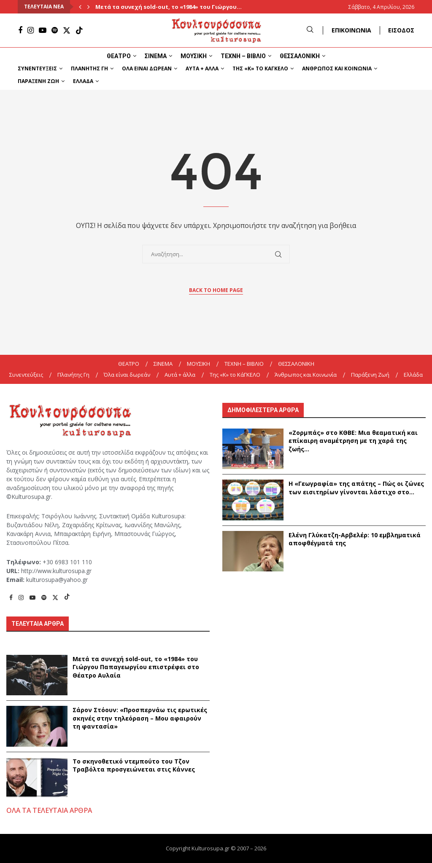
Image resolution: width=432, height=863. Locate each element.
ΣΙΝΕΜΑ (156, 56)
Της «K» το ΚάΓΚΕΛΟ (260, 68)
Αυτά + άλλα (202, 68)
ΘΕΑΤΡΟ (119, 56)
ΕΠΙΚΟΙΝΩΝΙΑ (351, 30)
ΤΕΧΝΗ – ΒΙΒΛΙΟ (243, 56)
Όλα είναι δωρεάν (147, 68)
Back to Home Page (216, 290)
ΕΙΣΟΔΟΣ (401, 30)
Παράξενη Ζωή (38, 81)
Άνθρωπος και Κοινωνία (337, 68)
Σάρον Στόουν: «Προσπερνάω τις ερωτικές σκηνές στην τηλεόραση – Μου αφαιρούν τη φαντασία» (140, 718)
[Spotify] (54, 30)
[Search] (310, 30)
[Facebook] (20, 30)
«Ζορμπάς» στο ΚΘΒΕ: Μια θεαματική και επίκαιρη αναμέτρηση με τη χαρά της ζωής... (353, 441)
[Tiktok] (79, 30)
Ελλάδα (83, 81)
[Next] (88, 6)
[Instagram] (30, 30)
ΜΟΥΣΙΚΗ (194, 56)
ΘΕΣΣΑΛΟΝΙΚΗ (300, 56)
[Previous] (80, 6)
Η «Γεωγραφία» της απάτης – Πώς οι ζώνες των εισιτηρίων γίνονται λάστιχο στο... (356, 488)
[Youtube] (42, 30)
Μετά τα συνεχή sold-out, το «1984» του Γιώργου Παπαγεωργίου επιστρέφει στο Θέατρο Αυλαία (136, 667)
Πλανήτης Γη (89, 68)
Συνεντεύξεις (37, 68)
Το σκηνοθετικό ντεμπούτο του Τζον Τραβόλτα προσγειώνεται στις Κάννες (134, 765)
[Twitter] (66, 30)
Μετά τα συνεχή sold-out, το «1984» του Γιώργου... (168, 7)
